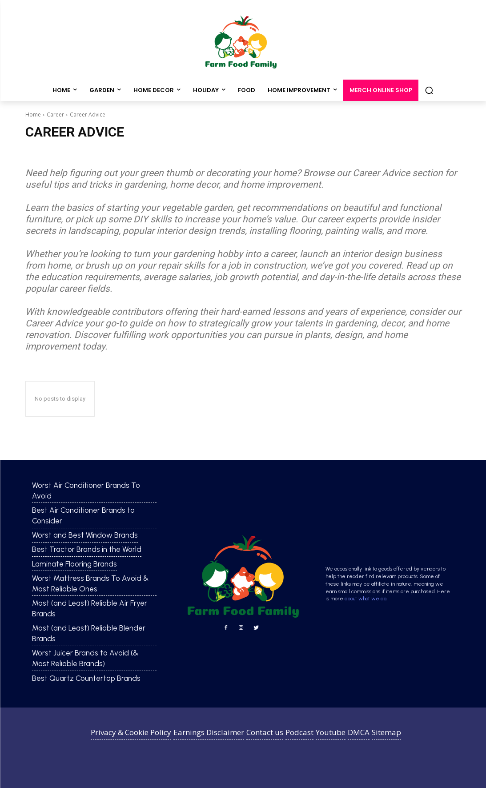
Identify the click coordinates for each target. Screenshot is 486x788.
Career (55, 114)
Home (33, 114)
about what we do (365, 598)
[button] (429, 90)
